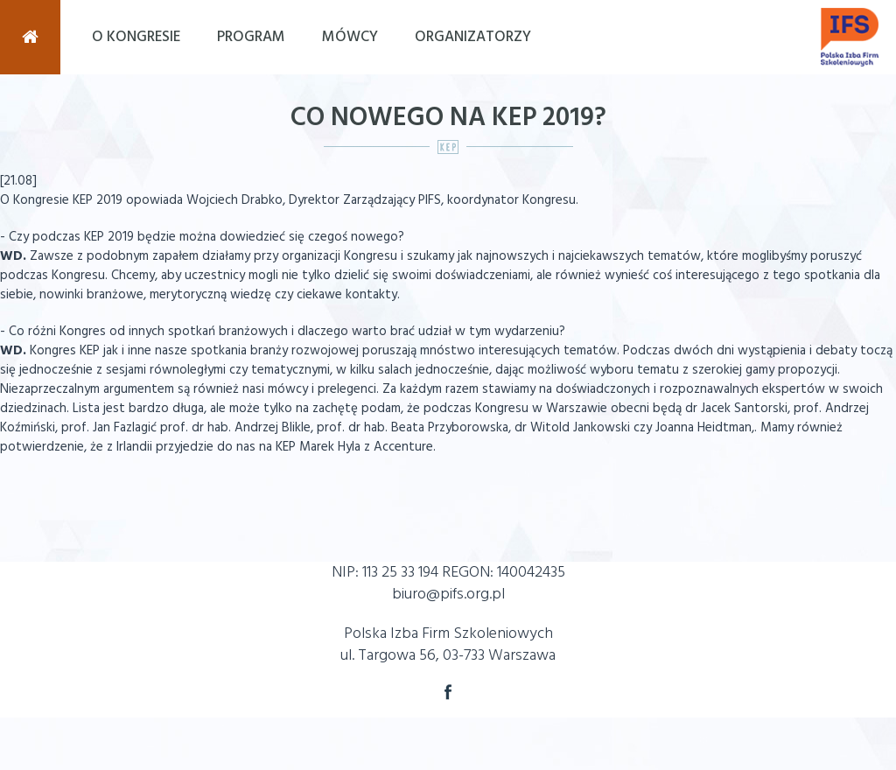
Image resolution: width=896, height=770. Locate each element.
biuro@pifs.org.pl (448, 595)
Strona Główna (30, 37)
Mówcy (350, 37)
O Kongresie (136, 37)
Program (251, 37)
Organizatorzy (473, 37)
